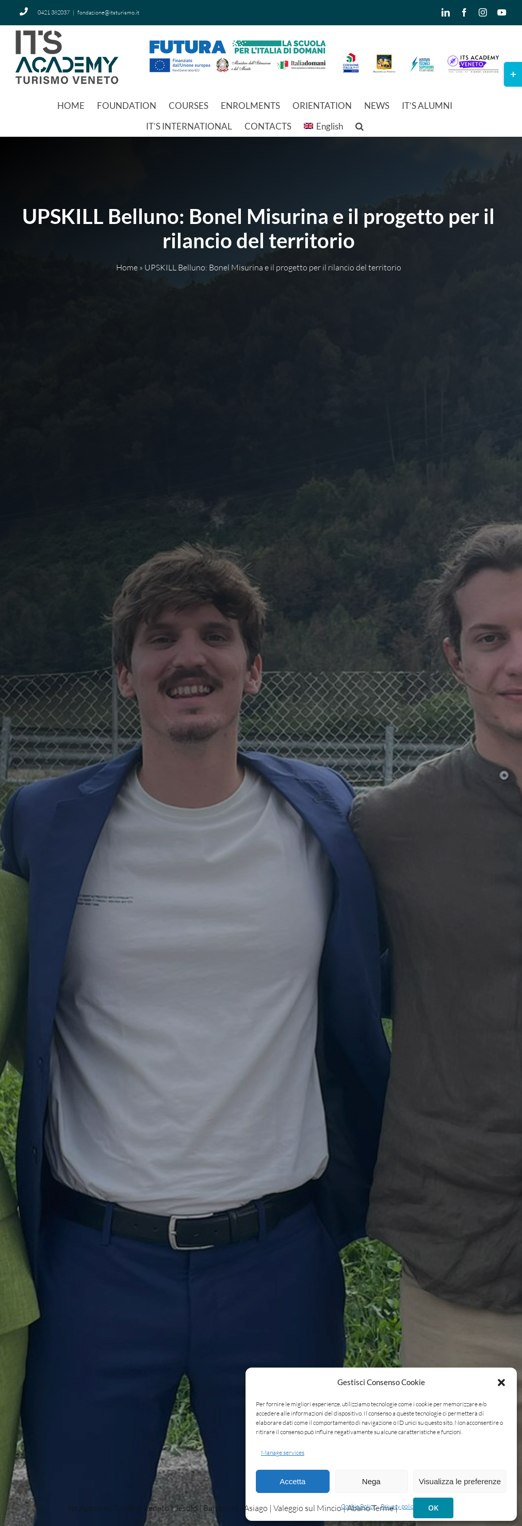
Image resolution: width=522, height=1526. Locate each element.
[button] (501, 1382)
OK (433, 1508)
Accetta (292, 1481)
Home (127, 268)
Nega (371, 1481)
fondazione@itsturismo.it (108, 12)
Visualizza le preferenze (460, 1481)
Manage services (282, 1452)
